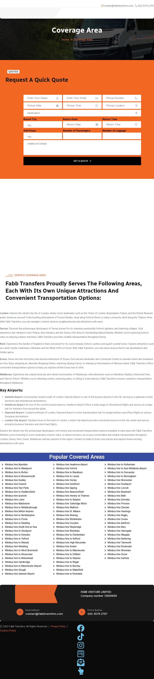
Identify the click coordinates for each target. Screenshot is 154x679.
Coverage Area (78, 22)
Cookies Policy (8, 630)
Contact (112, 22)
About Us (22, 22)
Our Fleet (98, 22)
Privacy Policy (58, 626)
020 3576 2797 (97, 613)
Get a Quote (82, 161)
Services (60, 22)
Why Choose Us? (41, 22)
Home (10, 22)
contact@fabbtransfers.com (44, 613)
